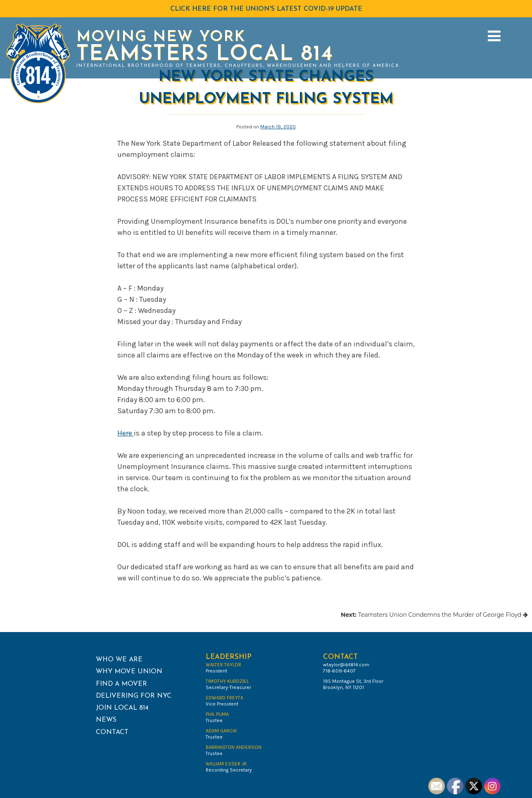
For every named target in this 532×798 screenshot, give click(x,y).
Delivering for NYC (133, 696)
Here (125, 433)
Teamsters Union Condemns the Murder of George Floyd (434, 614)
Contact (112, 732)
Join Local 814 (122, 708)
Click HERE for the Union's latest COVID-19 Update (266, 9)
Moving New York (160, 37)
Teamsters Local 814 (204, 54)
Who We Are (119, 659)
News (106, 720)
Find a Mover (121, 684)
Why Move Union (129, 671)
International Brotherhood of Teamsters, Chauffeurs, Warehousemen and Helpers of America (237, 66)
